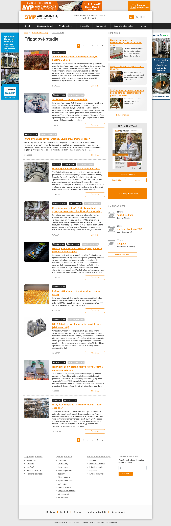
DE (144, 17)
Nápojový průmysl (44, 26)
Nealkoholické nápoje (35, 474)
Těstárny (61, 474)
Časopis (76, 15)
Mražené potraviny (65, 470)
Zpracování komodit (65, 481)
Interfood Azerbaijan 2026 (129, 229)
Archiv (137, 180)
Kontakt (94, 15)
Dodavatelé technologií (124, 26)
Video (143, 26)
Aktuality (92, 460)
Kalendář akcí (85, 15)
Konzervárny (63, 467)
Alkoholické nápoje (34, 470)
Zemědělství (101, 26)
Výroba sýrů (62, 484)
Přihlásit (125, 474)
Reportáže (93, 470)
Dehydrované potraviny (67, 491)
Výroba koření (63, 494)
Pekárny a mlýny (64, 487)
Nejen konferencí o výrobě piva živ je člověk (127, 67)
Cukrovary (62, 460)
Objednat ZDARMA (127, 174)
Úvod (27, 26)
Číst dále (94, 86)
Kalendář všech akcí (122, 254)
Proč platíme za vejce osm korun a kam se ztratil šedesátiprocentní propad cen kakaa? (127, 93)
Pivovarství (31, 460)
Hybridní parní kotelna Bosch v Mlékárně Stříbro (76, 168)
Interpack (121, 243)
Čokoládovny (63, 464)
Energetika (84, 26)
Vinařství (30, 467)
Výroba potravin (66, 26)
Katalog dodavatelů (89, 18)
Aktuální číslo (117, 180)
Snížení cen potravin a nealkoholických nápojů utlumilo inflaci (126, 42)
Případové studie (58, 33)
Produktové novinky (97, 464)
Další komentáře (122, 115)
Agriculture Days (125, 215)
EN (141, 17)
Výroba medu (63, 497)
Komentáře (114, 33)
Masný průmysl (64, 477)
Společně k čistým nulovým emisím (70, 99)
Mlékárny (30, 464)
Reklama (102, 15)
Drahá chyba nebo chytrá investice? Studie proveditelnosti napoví (57, 139)
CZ (137, 17)
